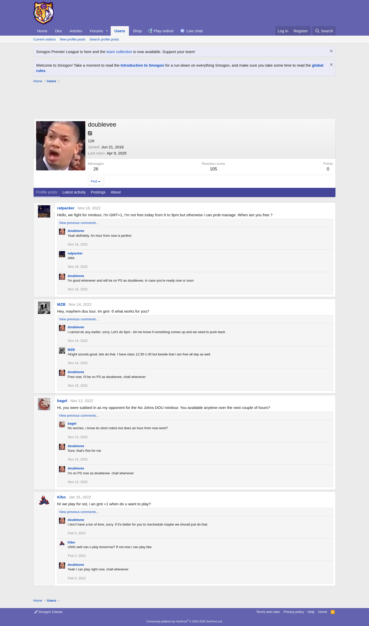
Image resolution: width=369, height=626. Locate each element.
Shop (137, 31)
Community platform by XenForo (184, 621)
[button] (107, 31)
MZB (61, 304)
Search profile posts (104, 39)
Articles (76, 31)
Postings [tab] (98, 192)
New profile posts (72, 39)
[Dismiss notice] (331, 51)
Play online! (164, 31)
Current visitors (44, 39)
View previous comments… (79, 223)
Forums (96, 31)
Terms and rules (268, 612)
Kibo (61, 497)
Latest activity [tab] (74, 192)
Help (311, 612)
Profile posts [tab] (46, 192)
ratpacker (66, 208)
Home (42, 31)
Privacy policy (294, 612)
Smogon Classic (48, 612)
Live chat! (195, 31)
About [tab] (116, 192)
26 (96, 169)
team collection (119, 51)
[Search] (324, 31)
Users (120, 31)
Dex (58, 31)
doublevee (76, 231)
